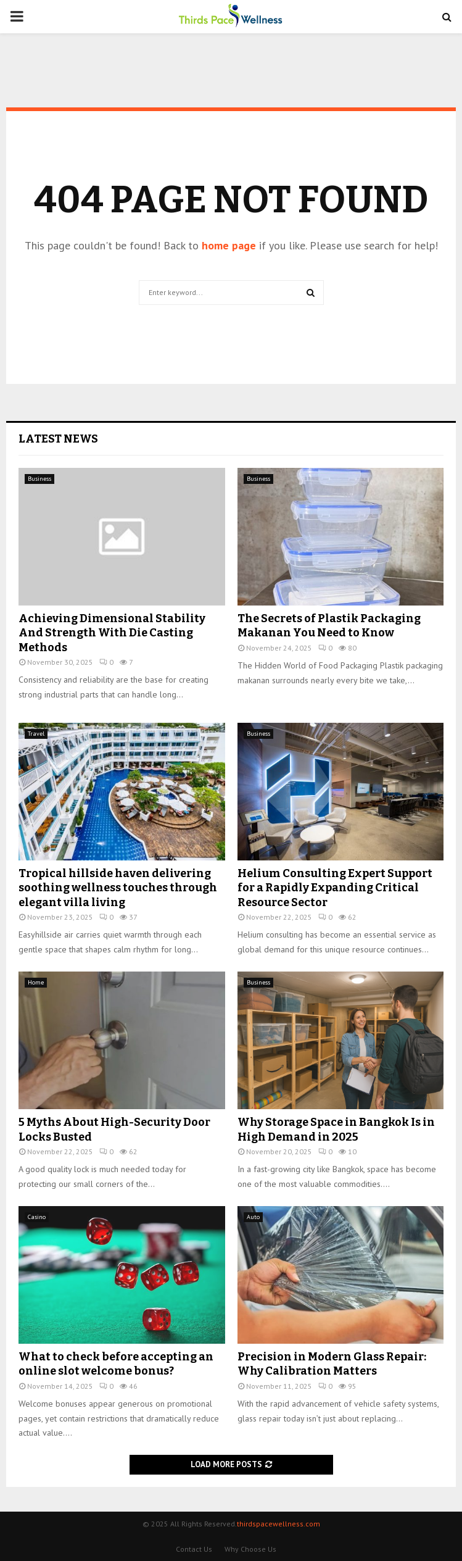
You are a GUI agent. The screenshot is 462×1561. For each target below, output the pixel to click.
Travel (36, 734)
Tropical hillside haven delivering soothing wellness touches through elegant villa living (118, 888)
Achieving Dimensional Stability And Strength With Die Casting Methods (112, 633)
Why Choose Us (250, 1549)
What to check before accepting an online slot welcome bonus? (116, 1364)
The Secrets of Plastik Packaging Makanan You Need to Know (329, 625)
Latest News (58, 439)
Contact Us (194, 1549)
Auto (253, 1217)
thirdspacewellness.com (278, 1523)
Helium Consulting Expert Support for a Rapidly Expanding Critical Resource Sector (334, 888)
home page (229, 245)
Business (39, 479)
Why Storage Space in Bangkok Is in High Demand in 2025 (336, 1129)
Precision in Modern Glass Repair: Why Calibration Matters (331, 1364)
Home (36, 982)
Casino (37, 1217)
